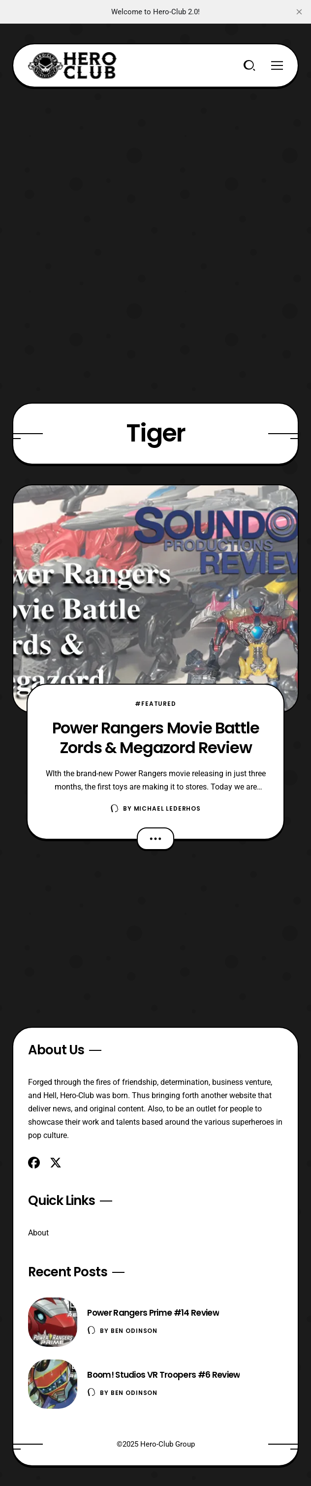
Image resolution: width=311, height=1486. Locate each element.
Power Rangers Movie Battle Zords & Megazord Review (155, 737)
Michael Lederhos (167, 808)
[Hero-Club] (72, 65)
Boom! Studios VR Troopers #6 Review (163, 1375)
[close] (299, 12)
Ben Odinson (134, 1331)
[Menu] (277, 65)
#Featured (155, 703)
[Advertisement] (156, 156)
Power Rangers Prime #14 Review (153, 1313)
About (38, 1232)
